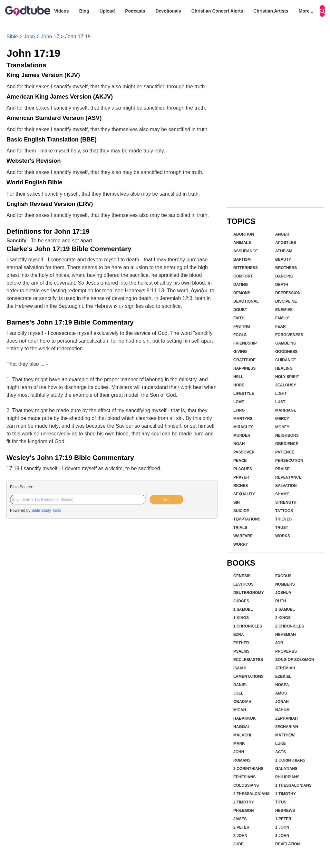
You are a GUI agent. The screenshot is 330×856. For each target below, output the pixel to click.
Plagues (242, 469)
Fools (240, 335)
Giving (240, 351)
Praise (282, 469)
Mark (239, 743)
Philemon (243, 810)
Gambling (285, 343)
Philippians (287, 777)
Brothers (286, 268)
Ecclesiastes (248, 659)
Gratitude (244, 360)
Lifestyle (243, 393)
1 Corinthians (290, 760)
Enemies (284, 309)
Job (279, 643)
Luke (280, 743)
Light (281, 393)
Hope (238, 385)
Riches (240, 485)
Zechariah (286, 727)
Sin (236, 502)
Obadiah (242, 701)
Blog (84, 11)
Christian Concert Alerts (217, 11)
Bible (12, 36)
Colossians (246, 785)
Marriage (285, 410)
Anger (282, 234)
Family (282, 318)
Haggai (241, 727)
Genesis (241, 576)
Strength (285, 502)
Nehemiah (285, 634)
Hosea (282, 685)
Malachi (242, 735)
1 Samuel (243, 609)
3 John (282, 835)
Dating (240, 284)
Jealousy (285, 385)
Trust (281, 527)
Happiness (244, 368)
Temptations (246, 519)
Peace (240, 460)
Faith (239, 318)
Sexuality (244, 494)
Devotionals (168, 11)
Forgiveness (289, 335)
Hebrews (285, 810)
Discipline (286, 301)
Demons (241, 293)
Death (281, 284)
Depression (288, 293)
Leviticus (243, 584)
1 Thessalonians (293, 785)
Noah (239, 444)
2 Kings (283, 618)
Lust (280, 402)
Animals (242, 242)
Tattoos (284, 511)
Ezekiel (283, 676)
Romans (241, 760)
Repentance (288, 477)
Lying (239, 410)
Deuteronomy (248, 592)
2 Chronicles (289, 626)
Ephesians (244, 777)
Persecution (289, 460)
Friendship (245, 343)
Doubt (240, 309)
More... (306, 11)
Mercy (282, 418)
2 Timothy (243, 802)
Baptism (242, 259)
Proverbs (286, 651)
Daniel (240, 685)
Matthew (285, 735)
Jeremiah (285, 668)
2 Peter (241, 827)
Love (238, 402)
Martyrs (242, 418)
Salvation (286, 485)
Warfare (243, 536)
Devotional (246, 301)
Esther (241, 643)
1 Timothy (285, 794)
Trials (240, 527)
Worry (240, 544)
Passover (244, 452)
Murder (241, 435)
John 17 (50, 36)
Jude (238, 844)
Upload (107, 11)
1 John (282, 827)
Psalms (241, 651)
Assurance (245, 251)
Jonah (282, 701)
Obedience (286, 444)
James (240, 819)
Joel (238, 693)
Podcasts (135, 11)
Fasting (241, 326)
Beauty (283, 259)
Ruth (280, 601)
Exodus (283, 576)
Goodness (286, 351)
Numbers (285, 584)
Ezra (238, 634)
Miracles (243, 427)
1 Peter (283, 819)
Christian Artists (270, 11)
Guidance (285, 360)
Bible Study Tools (46, 510)
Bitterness (245, 268)
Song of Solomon (294, 659)
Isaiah (240, 668)
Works (282, 536)
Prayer (241, 477)
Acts (280, 752)
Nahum (282, 710)
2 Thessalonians (251, 794)
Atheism (283, 251)
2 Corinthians (248, 768)
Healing (284, 368)
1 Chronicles (247, 626)
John (29, 36)
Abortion (243, 234)
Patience (284, 452)
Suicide (241, 511)
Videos (61, 11)
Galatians (286, 768)
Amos (281, 693)
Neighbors (287, 435)
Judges (241, 601)
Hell (238, 376)
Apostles (285, 242)
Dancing (284, 276)
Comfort (243, 276)
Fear (280, 326)
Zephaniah (286, 718)
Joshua (283, 592)
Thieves (283, 519)
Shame (282, 494)
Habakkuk (244, 718)
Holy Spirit (287, 376)
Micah (239, 710)
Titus (280, 802)
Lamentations (248, 676)
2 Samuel (285, 609)
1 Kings (241, 618)
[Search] (322, 11)
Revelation (287, 844)
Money (282, 427)
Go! (166, 499)
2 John (240, 835)
